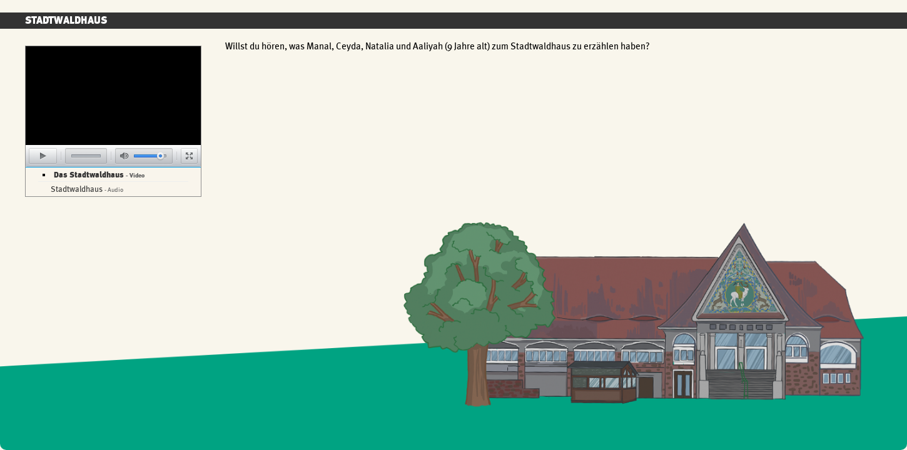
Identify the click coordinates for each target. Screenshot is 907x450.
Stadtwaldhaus (87, 189)
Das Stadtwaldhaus (99, 175)
